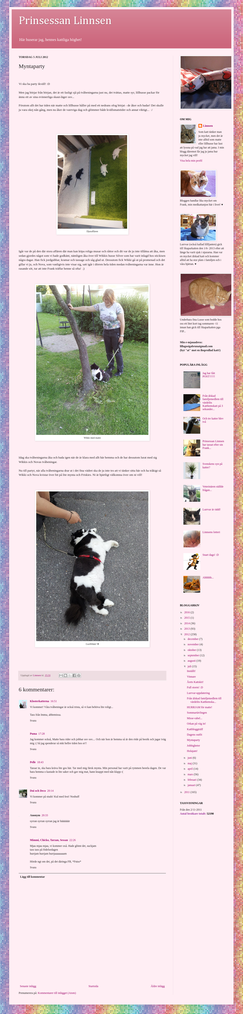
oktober (192, 650)
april (190, 768)
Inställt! (191, 671)
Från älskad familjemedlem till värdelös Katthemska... (204, 700)
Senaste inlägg (28, 986)
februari (192, 779)
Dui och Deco (38, 790)
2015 (187, 617)
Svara (33, 720)
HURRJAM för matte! (199, 707)
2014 (187, 623)
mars (191, 774)
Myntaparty (193, 740)
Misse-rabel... (194, 718)
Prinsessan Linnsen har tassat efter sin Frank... (213, 445)
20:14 (50, 790)
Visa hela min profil (191, 160)
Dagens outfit (194, 734)
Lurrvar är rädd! (212, 509)
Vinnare (191, 676)
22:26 (72, 840)
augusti (192, 660)
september (194, 655)
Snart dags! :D (211, 554)
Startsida (93, 986)
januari (192, 785)
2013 (187, 628)
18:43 (40, 762)
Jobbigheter (193, 745)
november (194, 644)
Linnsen (208, 125)
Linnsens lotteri (211, 532)
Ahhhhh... (208, 577)
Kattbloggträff (195, 729)
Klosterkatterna (39, 701)
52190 (210, 813)
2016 (187, 612)
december (193, 639)
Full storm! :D (195, 687)
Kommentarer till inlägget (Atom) (57, 993)
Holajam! (192, 751)
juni (190, 757)
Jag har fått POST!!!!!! (209, 375)
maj (190, 763)
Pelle (33, 762)
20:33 (45, 815)
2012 (187, 634)
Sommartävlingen (197, 712)
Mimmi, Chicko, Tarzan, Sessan (49, 840)
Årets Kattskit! (195, 682)
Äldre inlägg (158, 986)
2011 (187, 792)
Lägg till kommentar (32, 876)
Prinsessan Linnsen (65, 21)
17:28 (41, 733)
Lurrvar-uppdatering (198, 693)
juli (190, 666)
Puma (33, 733)
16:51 (53, 701)
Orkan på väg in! (196, 723)
